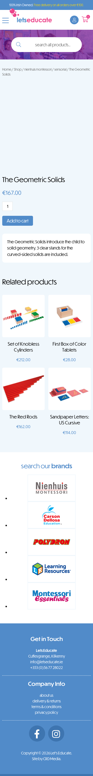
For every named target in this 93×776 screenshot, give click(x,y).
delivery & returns (46, 701)
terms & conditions (46, 706)
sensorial (60, 69)
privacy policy (46, 712)
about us (46, 695)
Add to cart (18, 220)
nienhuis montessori (38, 69)
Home (6, 69)
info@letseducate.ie (46, 662)
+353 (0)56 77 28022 (46, 667)
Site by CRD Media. (46, 758)
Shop (18, 69)
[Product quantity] (7, 206)
